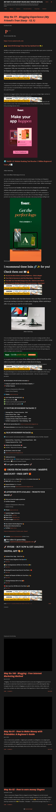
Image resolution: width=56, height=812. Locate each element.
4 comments (9, 691)
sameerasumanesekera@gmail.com (24, 486)
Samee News (13, 528)
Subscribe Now (16, 517)
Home (5, 8)
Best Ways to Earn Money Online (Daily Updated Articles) (23, 2)
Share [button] (50, 603)
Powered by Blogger (28, 809)
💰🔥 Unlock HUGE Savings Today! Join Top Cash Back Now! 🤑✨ (23, 46)
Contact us (18, 8)
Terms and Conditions (27, 8)
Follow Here (16, 519)
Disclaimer (44, 8)
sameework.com (14, 394)
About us (10, 8)
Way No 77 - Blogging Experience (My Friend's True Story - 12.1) (19, 603)
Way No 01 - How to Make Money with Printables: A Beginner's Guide (23, 733)
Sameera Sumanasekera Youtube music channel (16, 531)
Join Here (14, 515)
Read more (50, 691)
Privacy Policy (36, 8)
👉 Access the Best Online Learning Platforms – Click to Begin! (23, 275)
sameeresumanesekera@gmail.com (29, 424)
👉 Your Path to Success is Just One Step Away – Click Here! (22, 278)
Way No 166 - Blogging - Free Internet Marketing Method (23, 675)
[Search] (47, 2)
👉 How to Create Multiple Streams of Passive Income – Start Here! (24, 283)
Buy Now (8, 561)
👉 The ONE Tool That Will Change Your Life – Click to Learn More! (24, 280)
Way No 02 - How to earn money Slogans (24, 789)
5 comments (9, 749)
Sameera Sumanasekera (16, 536)
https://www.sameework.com (13, 41)
